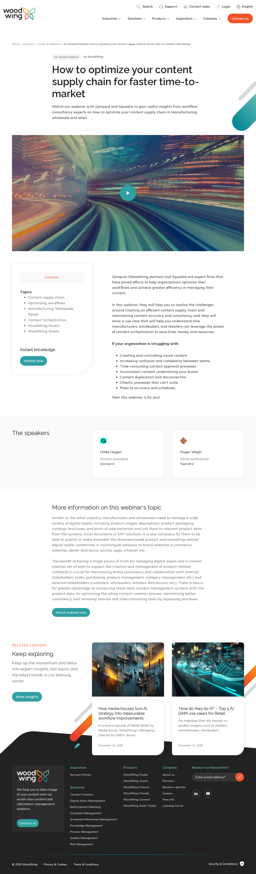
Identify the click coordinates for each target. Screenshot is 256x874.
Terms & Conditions (86, 864)
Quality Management (84, 838)
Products (161, 18)
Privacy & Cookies (55, 864)
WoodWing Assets (135, 781)
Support (168, 6)
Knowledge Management (86, 825)
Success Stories (80, 774)
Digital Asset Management (87, 801)
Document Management (86, 813)
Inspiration (186, 18)
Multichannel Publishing (85, 807)
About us (169, 774)
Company (212, 18)
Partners (168, 781)
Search (145, 6)
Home (15, 43)
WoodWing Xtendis (136, 793)
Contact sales (197, 6)
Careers (168, 793)
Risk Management (81, 844)
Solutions (137, 18)
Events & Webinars (49, 43)
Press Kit (168, 799)
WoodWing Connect (136, 799)
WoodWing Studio (135, 774)
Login (223, 6)
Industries (111, 18)
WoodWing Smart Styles (139, 806)
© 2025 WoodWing (24, 864)
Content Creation (81, 794)
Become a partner (174, 787)
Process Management (84, 832)
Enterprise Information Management (93, 819)
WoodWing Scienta (136, 787)
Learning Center (173, 806)
